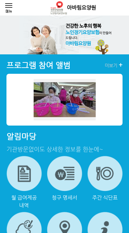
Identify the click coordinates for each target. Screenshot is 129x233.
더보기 (114, 65)
